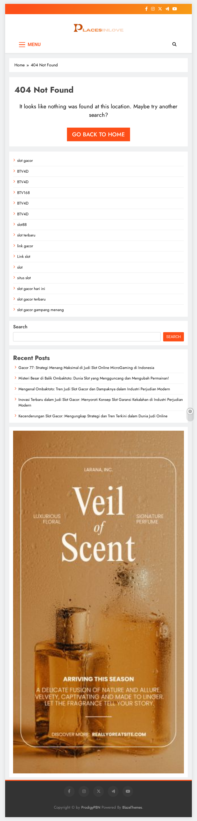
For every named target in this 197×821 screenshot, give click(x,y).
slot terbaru (26, 235)
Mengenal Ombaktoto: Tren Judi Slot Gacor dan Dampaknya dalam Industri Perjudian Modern (94, 389)
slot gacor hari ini (31, 289)
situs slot (24, 278)
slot (20, 267)
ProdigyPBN (90, 807)
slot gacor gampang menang (40, 310)
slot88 (22, 224)
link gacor (25, 246)
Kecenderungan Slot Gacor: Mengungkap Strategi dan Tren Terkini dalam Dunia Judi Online (93, 416)
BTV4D (22, 171)
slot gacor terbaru (31, 299)
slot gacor (25, 160)
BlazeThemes (132, 807)
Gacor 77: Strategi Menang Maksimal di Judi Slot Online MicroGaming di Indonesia (86, 367)
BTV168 (23, 193)
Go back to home (98, 134)
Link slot (23, 256)
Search (20, 326)
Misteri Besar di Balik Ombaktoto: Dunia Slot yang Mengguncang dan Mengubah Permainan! (93, 378)
